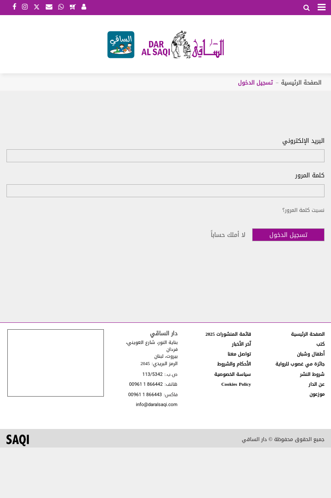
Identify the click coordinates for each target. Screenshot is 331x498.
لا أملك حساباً (228, 235)
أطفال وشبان (311, 354)
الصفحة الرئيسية (301, 82)
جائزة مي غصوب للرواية (300, 364)
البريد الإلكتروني (303, 141)
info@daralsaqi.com (156, 405)
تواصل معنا (239, 354)
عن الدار (317, 384)
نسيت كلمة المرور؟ (303, 210)
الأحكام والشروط (234, 364)
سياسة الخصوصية (232, 374)
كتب (320, 344)
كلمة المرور (310, 176)
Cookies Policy (236, 384)
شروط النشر (312, 374)
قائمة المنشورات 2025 (228, 334)
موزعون (317, 394)
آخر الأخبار (241, 344)
